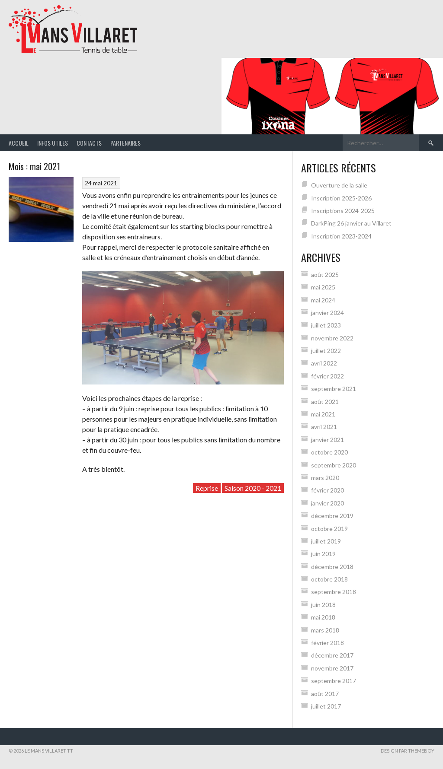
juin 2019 (323, 553)
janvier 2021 (327, 439)
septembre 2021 (333, 388)
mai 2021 (323, 414)
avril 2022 (324, 363)
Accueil (19, 142)
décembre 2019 (332, 515)
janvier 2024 (327, 312)
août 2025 (325, 274)
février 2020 (327, 490)
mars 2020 (325, 477)
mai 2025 (323, 287)
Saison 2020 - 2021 (253, 488)
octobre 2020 (329, 452)
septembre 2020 (333, 465)
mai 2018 (323, 617)
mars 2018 (325, 630)
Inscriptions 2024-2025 (343, 210)
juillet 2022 (326, 350)
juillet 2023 (326, 325)
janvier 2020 (327, 503)
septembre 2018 (333, 591)
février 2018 (327, 642)
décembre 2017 (332, 655)
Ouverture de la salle (339, 185)
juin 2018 (323, 604)
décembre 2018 (332, 566)
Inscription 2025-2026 (341, 198)
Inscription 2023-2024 (341, 236)
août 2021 (325, 401)
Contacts (89, 142)
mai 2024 (323, 300)
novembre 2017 (332, 668)
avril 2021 (324, 426)
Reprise (207, 488)
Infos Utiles (52, 142)
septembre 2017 (333, 680)
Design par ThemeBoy (407, 750)
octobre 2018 (329, 579)
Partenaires (125, 142)
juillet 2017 (326, 706)
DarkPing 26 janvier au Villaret (351, 223)
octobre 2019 (329, 528)
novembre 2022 (332, 338)
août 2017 (325, 693)
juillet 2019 (326, 541)
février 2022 (327, 376)
